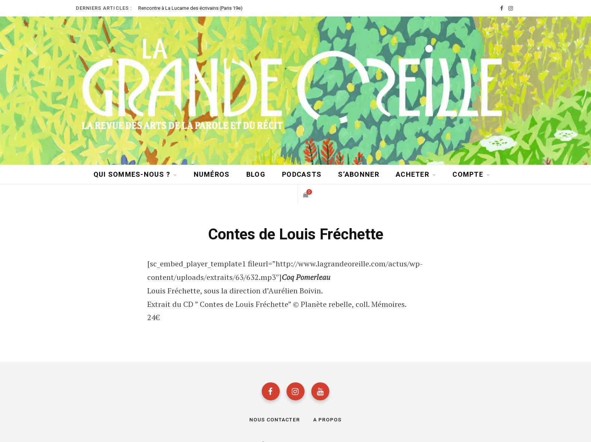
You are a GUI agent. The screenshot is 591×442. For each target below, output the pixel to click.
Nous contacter (274, 420)
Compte (467, 174)
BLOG (255, 174)
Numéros (212, 174)
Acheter (412, 174)
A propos (327, 420)
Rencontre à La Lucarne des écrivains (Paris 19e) (190, 8)
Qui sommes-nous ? (131, 174)
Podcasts (301, 174)
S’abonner (358, 174)
